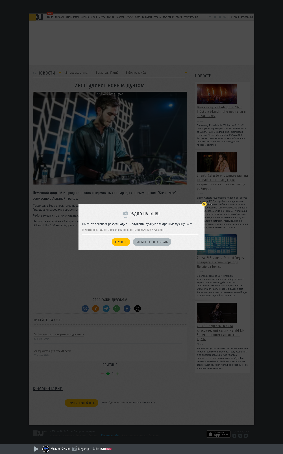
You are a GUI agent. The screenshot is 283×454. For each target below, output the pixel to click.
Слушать (121, 242)
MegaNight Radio (88, 449)
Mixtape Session (61, 449)
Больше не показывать (152, 242)
